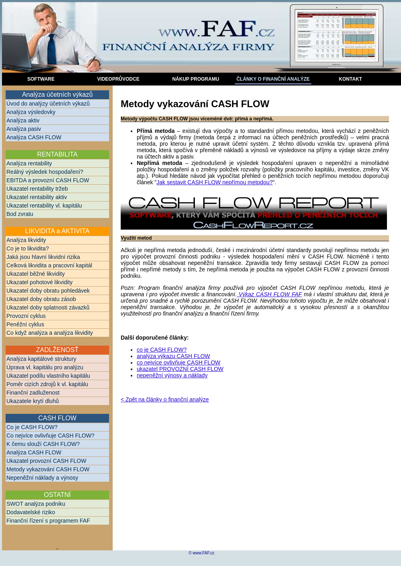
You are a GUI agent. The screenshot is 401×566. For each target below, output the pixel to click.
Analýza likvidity (26, 240)
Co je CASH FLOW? (32, 427)
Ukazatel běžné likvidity (35, 274)
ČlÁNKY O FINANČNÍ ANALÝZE (273, 79)
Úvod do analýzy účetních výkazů (48, 103)
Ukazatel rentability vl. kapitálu (44, 205)
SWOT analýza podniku (35, 504)
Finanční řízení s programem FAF (48, 520)
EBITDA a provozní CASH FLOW (47, 180)
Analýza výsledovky (30, 112)
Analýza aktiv (22, 120)
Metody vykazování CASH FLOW (47, 469)
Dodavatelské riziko (30, 512)
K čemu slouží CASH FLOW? (43, 444)
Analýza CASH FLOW (33, 137)
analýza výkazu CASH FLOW (173, 356)
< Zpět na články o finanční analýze (165, 399)
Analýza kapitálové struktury (41, 359)
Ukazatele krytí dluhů (32, 401)
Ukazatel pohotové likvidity (39, 282)
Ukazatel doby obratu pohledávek (48, 290)
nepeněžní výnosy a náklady (172, 375)
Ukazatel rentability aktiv (36, 197)
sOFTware (41, 79)
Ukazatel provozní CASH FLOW (46, 461)
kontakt (350, 79)
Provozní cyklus (26, 316)
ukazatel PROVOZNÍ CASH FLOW (180, 369)
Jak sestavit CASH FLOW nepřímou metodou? (214, 182)
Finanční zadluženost (32, 392)
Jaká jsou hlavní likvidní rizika (43, 257)
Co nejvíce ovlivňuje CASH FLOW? (50, 435)
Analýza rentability (29, 163)
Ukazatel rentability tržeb (37, 188)
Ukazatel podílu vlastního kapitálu (48, 376)
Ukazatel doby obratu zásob (41, 299)
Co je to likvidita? (27, 248)
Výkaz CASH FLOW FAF (269, 294)
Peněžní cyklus (25, 324)
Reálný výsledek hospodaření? (44, 172)
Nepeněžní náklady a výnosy (42, 477)
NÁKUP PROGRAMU (195, 79)
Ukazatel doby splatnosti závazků (47, 307)
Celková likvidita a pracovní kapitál (49, 265)
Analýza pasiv (23, 129)
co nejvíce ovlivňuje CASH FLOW (179, 362)
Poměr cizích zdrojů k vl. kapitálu (47, 384)
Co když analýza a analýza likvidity (49, 333)
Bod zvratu (19, 214)
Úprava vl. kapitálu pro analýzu (44, 367)
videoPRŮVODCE (118, 79)
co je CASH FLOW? (161, 349)
